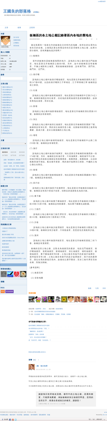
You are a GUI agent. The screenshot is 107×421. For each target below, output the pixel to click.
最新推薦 (22, 152)
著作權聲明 (34, 415)
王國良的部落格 (17, 11)
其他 (44, 309)
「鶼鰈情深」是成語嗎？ (36, 331)
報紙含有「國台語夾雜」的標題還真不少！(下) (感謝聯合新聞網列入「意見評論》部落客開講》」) (14, 206)
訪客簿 (32, 27)
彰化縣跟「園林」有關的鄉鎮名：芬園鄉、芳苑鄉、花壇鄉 (52, 314)
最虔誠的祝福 (6, 250)
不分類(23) (6, 130)
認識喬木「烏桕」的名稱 (36, 334)
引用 (97, 288)
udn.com (105, 414)
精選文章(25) (7, 107)
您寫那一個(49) (7, 115)
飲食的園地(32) (7, 105)
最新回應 (13, 152)
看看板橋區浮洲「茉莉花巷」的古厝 (14, 178)
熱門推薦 (22, 155)
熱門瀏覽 (5, 155)
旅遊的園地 (59, 309)
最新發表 (5, 152)
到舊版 (36, 12)
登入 (90, 419)
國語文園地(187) (8, 87)
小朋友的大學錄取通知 (9, 228)
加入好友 (16, 37)
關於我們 (12, 415)
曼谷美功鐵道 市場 (8, 234)
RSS (2, 291)
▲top (105, 412)
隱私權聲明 (42, 415)
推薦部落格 (16, 40)
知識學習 (38, 309)
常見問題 (19, 415)
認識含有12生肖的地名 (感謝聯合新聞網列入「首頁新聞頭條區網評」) (13, 218)
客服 (48, 415)
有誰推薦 (32, 293)
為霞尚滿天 (5, 244)
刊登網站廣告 (4, 415)
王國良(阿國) (43, 403)
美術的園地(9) (7, 92)
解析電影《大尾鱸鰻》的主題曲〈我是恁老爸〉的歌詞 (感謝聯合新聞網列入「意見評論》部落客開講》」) (14, 192)
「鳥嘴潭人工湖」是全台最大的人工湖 (14, 173)
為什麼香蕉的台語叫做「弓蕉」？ (39, 328)
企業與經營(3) (7, 95)
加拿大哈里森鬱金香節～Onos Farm (13, 237)
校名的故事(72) (7, 118)
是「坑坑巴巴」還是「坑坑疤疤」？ (40, 340)
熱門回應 (13, 155)
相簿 (19, 27)
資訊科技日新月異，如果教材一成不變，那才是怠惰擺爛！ (13, 254)
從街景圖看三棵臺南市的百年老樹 (39, 325)
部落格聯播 (9, 291)
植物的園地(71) (7, 100)
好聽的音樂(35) (7, 120)
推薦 (89, 288)
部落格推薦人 (6, 269)
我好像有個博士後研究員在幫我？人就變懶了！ (14, 260)
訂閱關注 (16, 43)
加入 (94, 419)
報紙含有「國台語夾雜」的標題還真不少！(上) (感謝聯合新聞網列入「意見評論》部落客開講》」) (14, 199)
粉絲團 (6, 419)
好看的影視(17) (7, 125)
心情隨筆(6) (6, 128)
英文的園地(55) (7, 89)
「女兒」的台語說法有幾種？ (38, 337)
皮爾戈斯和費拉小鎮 (8, 241)
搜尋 (24, 78)
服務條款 (26, 415)
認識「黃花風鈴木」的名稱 (12, 160)
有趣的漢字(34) (7, 112)
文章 (6, 27)
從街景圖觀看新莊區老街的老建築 (44, 311)
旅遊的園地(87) (7, 97)
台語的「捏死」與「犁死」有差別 (14, 166)
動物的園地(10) (7, 102)
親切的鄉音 (5, 247)
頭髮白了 (5, 231)
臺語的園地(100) (8, 110)
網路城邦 (99, 419)
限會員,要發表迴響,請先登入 (37, 352)
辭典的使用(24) (7, 133)
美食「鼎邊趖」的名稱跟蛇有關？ (14, 163)
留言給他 (16, 45)
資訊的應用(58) (7, 123)
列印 (104, 288)
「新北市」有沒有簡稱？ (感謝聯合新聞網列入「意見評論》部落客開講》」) (14, 213)
